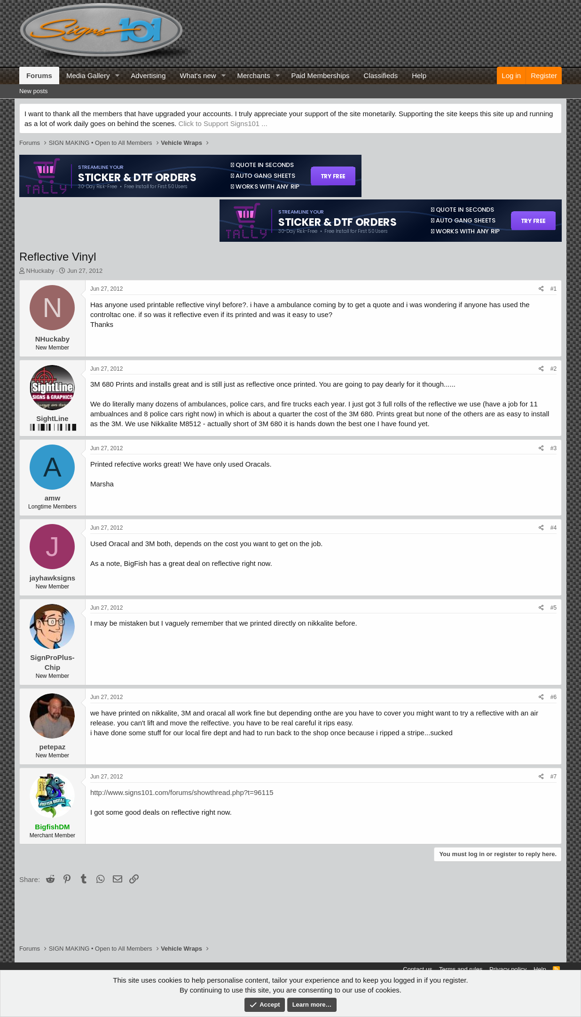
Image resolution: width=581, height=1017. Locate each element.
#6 (553, 697)
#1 (553, 289)
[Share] (541, 289)
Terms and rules (460, 969)
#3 (553, 448)
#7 (553, 776)
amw (52, 498)
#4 (553, 527)
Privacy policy (507, 969)
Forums (39, 75)
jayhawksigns (53, 578)
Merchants (253, 75)
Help (419, 75)
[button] (117, 75)
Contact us (417, 969)
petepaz (52, 747)
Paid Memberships (320, 75)
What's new (198, 75)
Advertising (148, 75)
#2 (553, 368)
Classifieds (381, 75)
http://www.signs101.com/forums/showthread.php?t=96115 (182, 792)
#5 (553, 607)
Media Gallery (88, 75)
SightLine (52, 418)
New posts (33, 91)
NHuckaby (40, 270)
